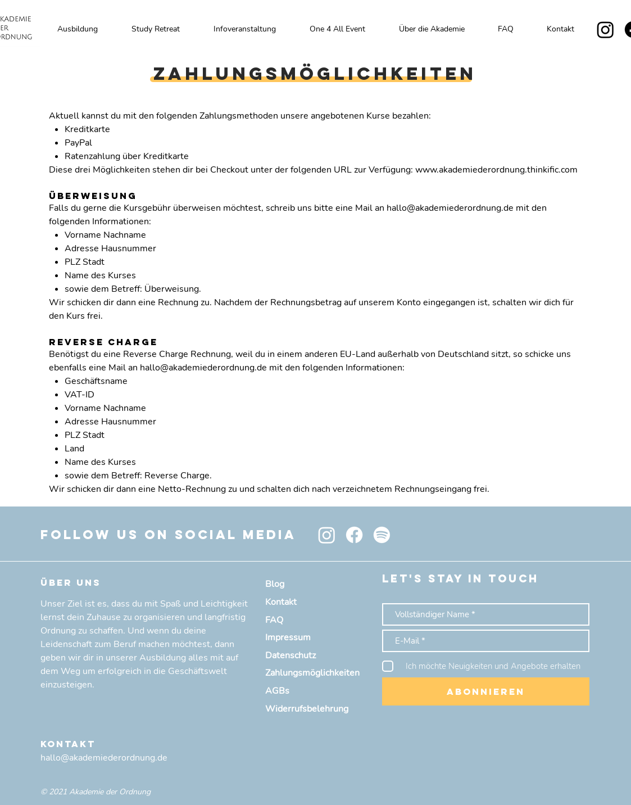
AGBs (277, 691)
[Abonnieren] (485, 691)
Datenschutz (290, 655)
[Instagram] (605, 29)
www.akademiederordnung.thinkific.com (496, 170)
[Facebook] (354, 535)
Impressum (288, 637)
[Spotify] (382, 535)
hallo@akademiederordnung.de (450, 208)
